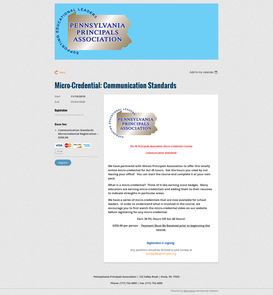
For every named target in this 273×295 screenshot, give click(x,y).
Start (57, 96)
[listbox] (204, 72)
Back (62, 72)
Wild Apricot (190, 291)
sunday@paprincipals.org (161, 253)
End (57, 101)
